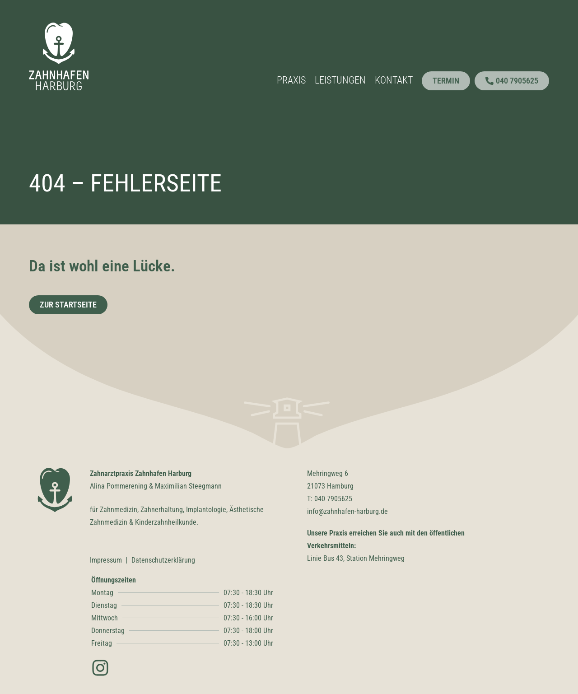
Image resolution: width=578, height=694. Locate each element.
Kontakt (394, 80)
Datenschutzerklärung (163, 560)
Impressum (106, 560)
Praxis (291, 80)
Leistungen (340, 80)
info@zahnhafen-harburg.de (347, 511)
